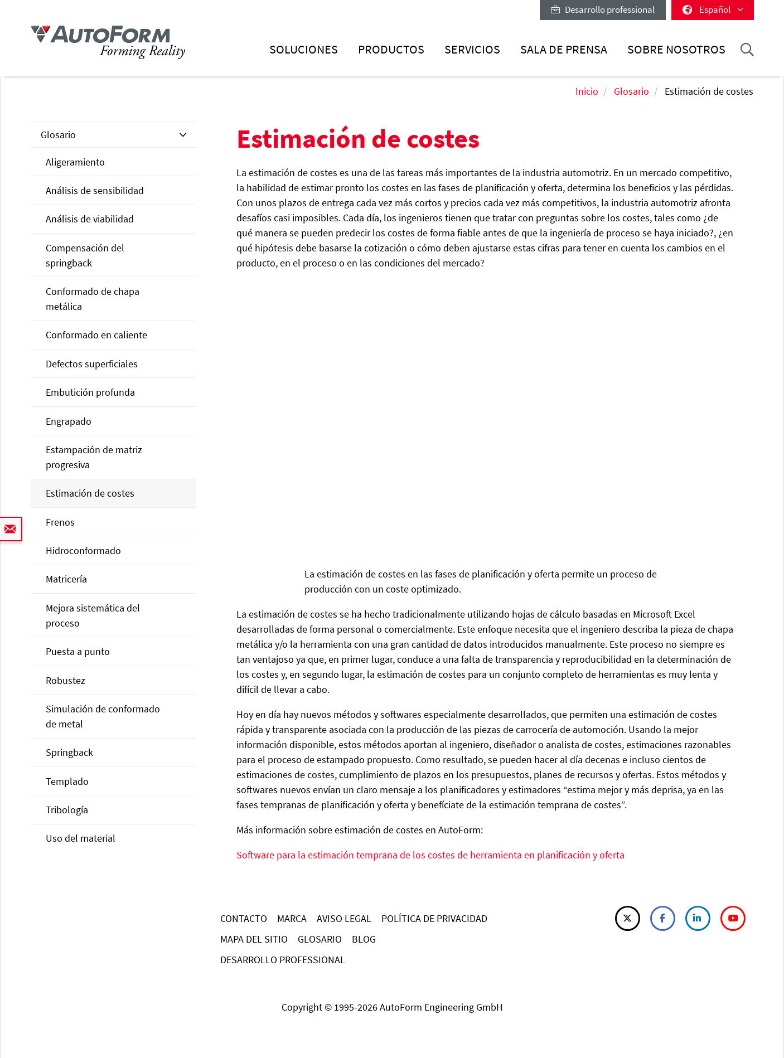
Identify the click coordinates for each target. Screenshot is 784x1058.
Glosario (631, 91)
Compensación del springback (85, 255)
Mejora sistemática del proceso (93, 615)
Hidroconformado (83, 550)
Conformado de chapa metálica (92, 299)
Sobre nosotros (676, 49)
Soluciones (303, 49)
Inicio (586, 91)
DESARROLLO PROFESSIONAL (282, 959)
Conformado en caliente (96, 334)
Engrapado (68, 421)
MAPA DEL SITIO (254, 939)
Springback (69, 752)
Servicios (472, 49)
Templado (67, 781)
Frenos (60, 522)
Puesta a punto (78, 651)
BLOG (364, 939)
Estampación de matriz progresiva (94, 457)
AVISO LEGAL (344, 918)
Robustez (65, 680)
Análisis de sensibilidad (95, 190)
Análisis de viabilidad (90, 218)
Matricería (66, 578)
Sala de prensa (563, 49)
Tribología (67, 809)
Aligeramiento (75, 162)
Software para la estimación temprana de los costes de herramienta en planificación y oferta (430, 854)
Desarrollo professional (603, 9)
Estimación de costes (90, 493)
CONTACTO (243, 918)
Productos (391, 49)
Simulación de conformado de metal (103, 716)
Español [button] (713, 9)
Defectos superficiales (92, 363)
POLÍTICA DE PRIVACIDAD (434, 918)
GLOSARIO (320, 939)
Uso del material (80, 838)
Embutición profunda (90, 392)
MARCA (292, 918)
